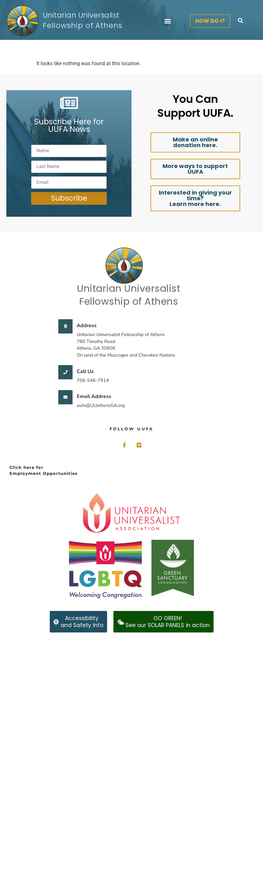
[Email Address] (65, 397)
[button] (167, 21)
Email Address (94, 396)
